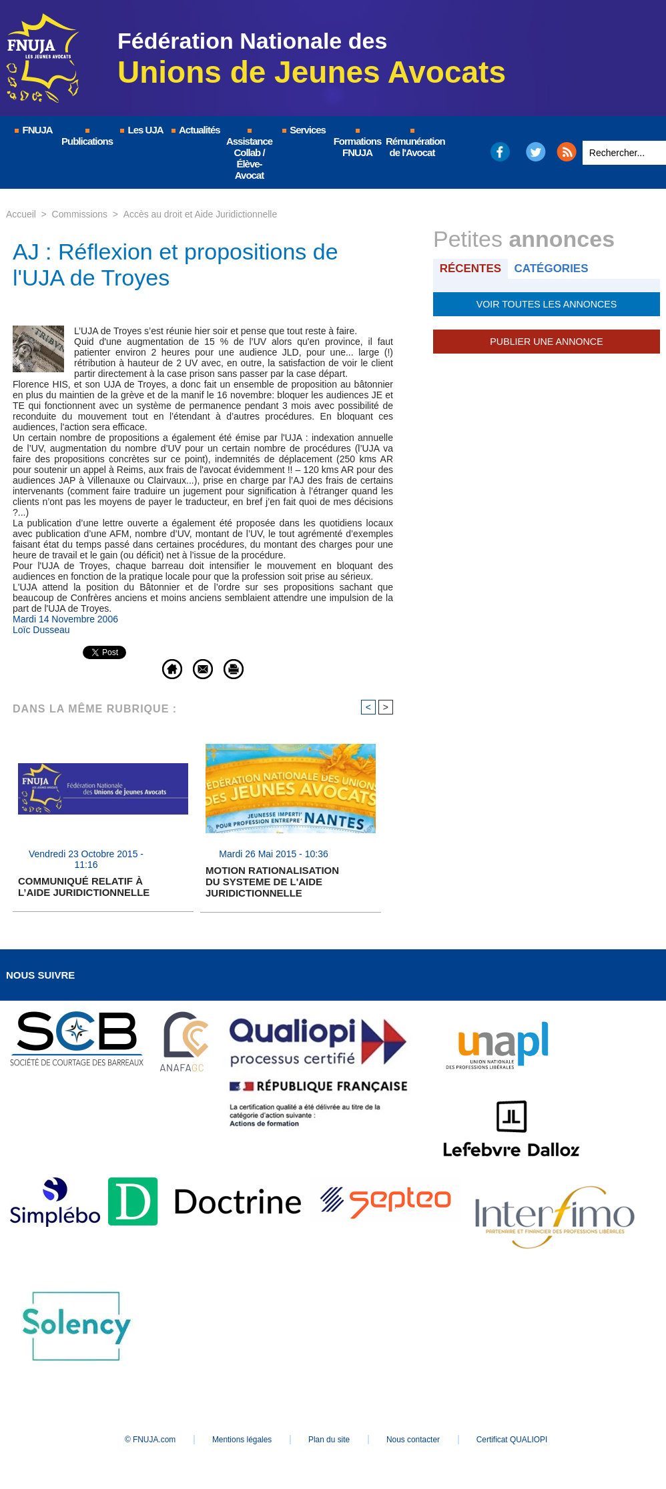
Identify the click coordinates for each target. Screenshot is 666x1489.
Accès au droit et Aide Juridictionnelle (200, 214)
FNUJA (32, 129)
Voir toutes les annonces (546, 304)
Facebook (499, 151)
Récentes (471, 268)
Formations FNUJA (358, 143)
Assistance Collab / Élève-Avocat (249, 155)
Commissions (80, 214)
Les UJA (141, 129)
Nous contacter (416, 1439)
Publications (87, 138)
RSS (567, 151)
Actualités (195, 129)
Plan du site (329, 1439)
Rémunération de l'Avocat (413, 143)
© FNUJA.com (146, 1439)
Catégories (552, 268)
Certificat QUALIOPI (517, 1439)
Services (303, 129)
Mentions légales (240, 1439)
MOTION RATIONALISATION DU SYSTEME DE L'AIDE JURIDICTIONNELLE (272, 882)
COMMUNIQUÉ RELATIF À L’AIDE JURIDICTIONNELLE (83, 887)
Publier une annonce (546, 341)
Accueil (21, 214)
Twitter (536, 151)
